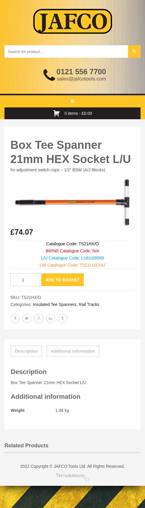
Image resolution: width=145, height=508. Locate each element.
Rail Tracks (89, 304)
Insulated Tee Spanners (54, 304)
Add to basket (62, 280)
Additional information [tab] (73, 351)
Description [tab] (26, 351)
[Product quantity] (25, 279)
